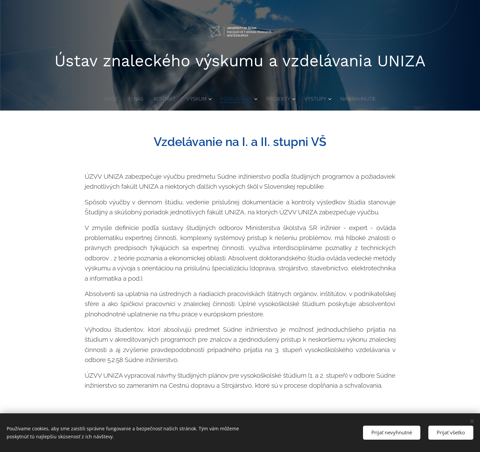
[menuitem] (107, 99)
